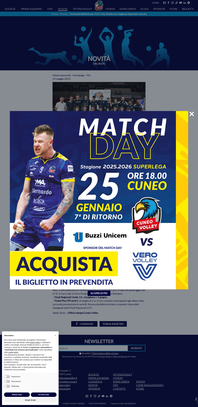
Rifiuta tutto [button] (17, 395)
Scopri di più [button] (30, 400)
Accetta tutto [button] (43, 395)
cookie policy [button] (13, 352)
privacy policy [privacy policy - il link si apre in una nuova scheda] (35, 342)
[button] (55, 335)
